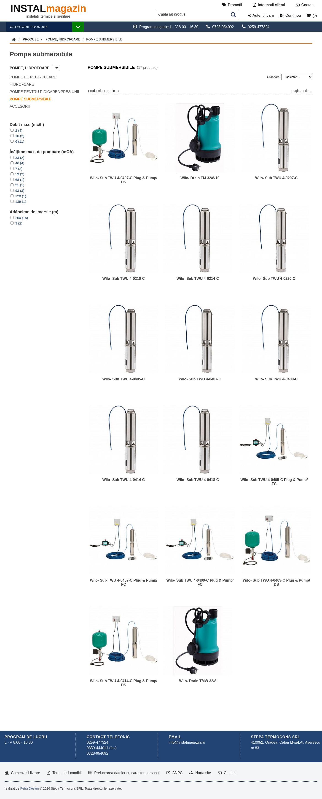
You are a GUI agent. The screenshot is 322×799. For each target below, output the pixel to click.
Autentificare (263, 15)
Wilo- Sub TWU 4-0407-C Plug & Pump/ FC (123, 582)
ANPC (177, 773)
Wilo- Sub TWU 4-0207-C (276, 178)
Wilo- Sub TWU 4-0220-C (274, 279)
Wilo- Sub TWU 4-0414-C (123, 480)
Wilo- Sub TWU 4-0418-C (198, 480)
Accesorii (20, 106)
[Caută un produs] (192, 14)
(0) (314, 16)
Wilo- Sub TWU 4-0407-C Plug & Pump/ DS (123, 180)
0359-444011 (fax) (102, 748)
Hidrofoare (22, 84)
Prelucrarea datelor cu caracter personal (126, 773)
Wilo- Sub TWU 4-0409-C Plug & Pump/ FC (199, 582)
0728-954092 (97, 753)
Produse (31, 39)
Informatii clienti (271, 5)
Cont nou (293, 15)
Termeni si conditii (66, 773)
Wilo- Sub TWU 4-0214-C (198, 279)
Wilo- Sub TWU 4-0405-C (123, 379)
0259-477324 (97, 742)
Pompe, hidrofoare (63, 39)
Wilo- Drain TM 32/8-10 (200, 178)
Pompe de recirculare (33, 77)
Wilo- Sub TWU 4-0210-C (123, 279)
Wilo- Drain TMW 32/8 (197, 681)
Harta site (203, 773)
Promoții (235, 5)
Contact (307, 5)
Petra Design (29, 788)
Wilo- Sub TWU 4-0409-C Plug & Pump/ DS (276, 582)
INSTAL (48, 8)
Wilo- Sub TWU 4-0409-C (276, 379)
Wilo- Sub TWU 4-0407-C (200, 379)
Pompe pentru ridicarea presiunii (44, 92)
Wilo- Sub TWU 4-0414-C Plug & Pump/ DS (123, 683)
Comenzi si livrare (25, 773)
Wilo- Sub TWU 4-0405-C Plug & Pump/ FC (274, 482)
